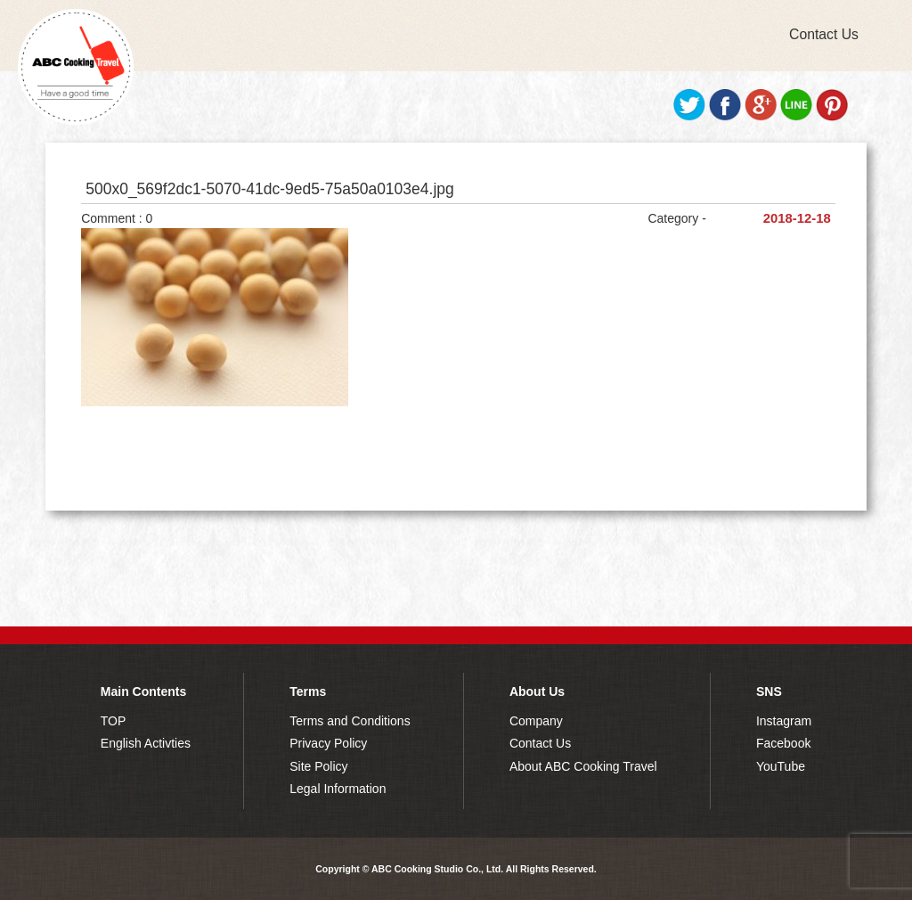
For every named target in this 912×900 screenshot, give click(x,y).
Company (536, 721)
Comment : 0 (116, 218)
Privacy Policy (328, 743)
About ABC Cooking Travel (583, 766)
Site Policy (318, 766)
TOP (113, 721)
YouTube (780, 766)
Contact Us (824, 34)
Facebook (783, 743)
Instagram (783, 721)
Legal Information (337, 788)
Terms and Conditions (349, 721)
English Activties (146, 743)
